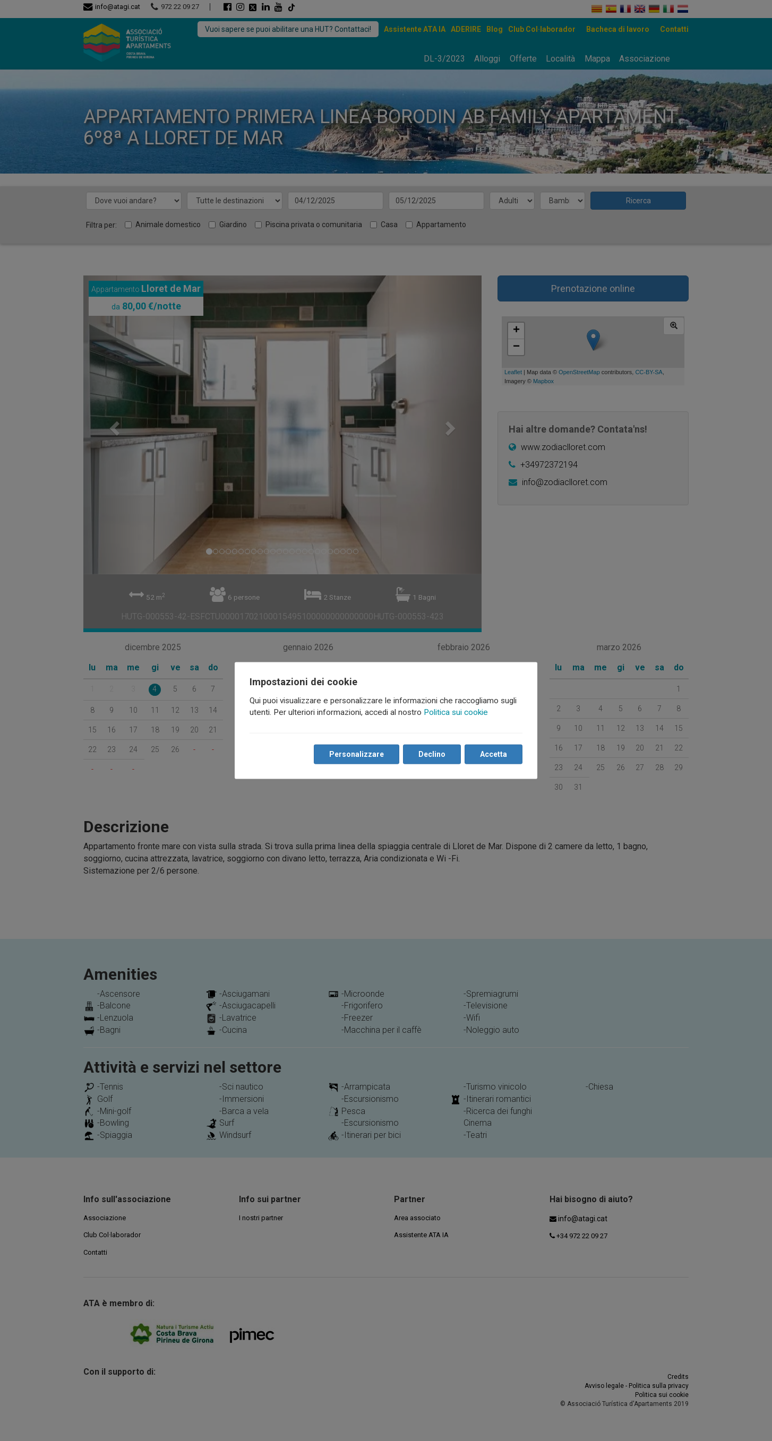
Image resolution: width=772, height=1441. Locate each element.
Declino (431, 754)
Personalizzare (356, 754)
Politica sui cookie (456, 712)
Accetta (493, 754)
